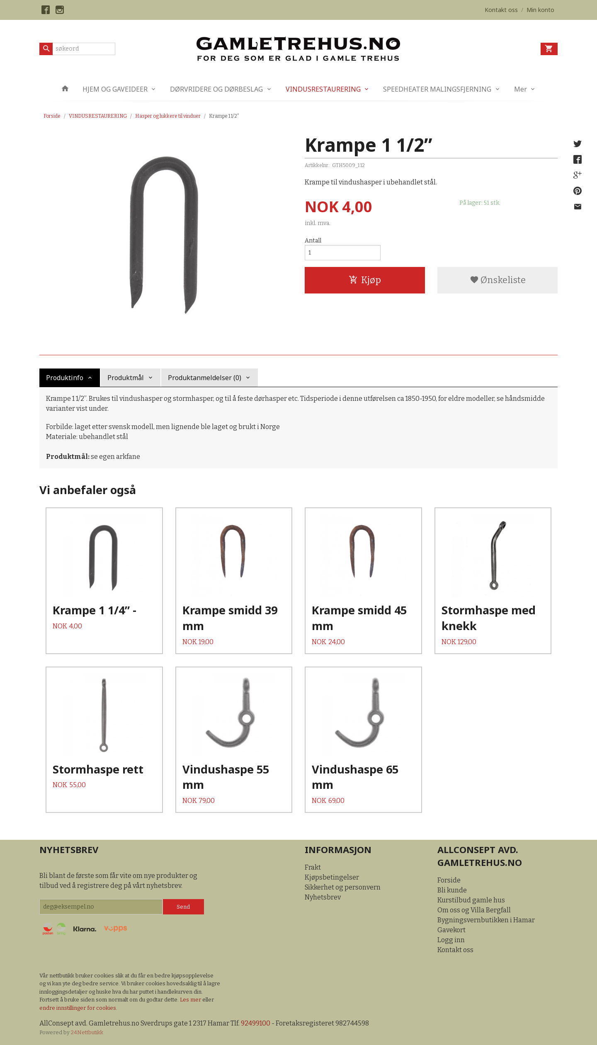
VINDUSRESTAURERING (323, 89)
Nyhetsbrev (323, 897)
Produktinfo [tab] (64, 377)
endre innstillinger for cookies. (78, 1008)
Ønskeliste (498, 280)
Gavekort (451, 930)
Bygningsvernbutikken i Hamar (486, 920)
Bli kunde (452, 890)
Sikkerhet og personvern (343, 887)
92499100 (255, 1023)
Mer (520, 89)
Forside (52, 116)
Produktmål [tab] (125, 377)
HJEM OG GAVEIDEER (115, 89)
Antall (313, 240)
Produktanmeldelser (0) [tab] (204, 377)
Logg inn (451, 940)
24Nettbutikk (87, 1032)
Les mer (191, 1000)
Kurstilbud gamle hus (471, 900)
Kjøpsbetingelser (332, 877)
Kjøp (365, 280)
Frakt (313, 867)
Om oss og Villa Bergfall (474, 910)
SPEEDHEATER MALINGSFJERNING (437, 89)
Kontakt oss (455, 950)
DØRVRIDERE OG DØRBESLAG (216, 89)
